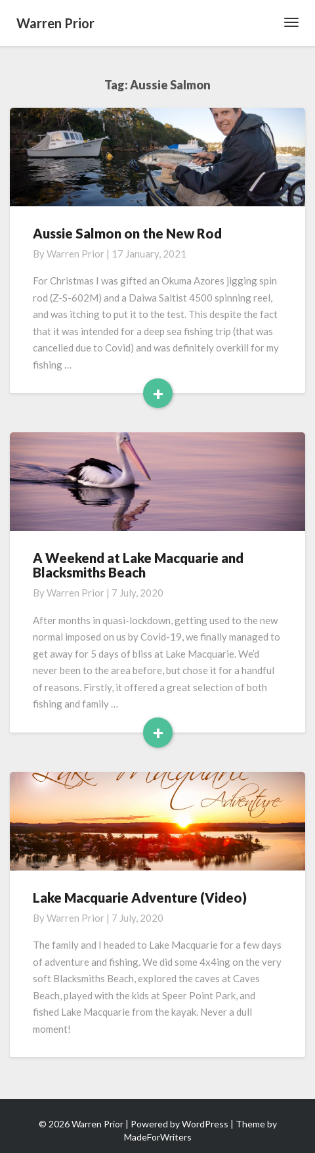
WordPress (205, 1123)
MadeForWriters (158, 1136)
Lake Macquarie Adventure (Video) (140, 897)
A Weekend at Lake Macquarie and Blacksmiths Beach (138, 565)
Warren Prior (75, 254)
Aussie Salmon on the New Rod (127, 233)
